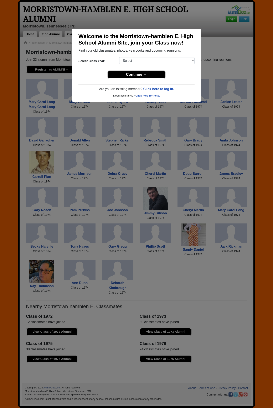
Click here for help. (147, 95)
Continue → (136, 74)
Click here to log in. (158, 89)
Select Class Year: (91, 61)
